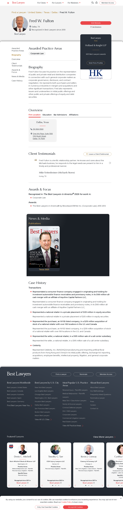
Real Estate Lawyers (70, 422)
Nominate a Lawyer (97, 398)
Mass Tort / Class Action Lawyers (74, 401)
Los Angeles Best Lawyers (44, 391)
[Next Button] (58, 248)
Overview (16, 59)
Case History (17, 81)
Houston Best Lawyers (43, 401)
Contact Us (94, 408)
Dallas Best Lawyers (42, 405)
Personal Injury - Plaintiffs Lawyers (75, 390)
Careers (93, 405)
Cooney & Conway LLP (88, 461)
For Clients (41, 3)
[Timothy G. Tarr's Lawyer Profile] (55, 452)
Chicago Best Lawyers (43, 394)
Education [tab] (47, 115)
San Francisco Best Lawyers (45, 408)
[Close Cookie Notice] (121, 498)
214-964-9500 (38, 129)
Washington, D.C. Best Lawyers (46, 398)
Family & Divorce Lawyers (72, 404)
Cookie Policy (66, 502)
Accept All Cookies (75, 507)
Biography (16, 55)
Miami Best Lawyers (42, 415)
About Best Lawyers (97, 387)
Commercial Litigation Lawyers (74, 418)
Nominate (83, 374)
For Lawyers (57, 3)
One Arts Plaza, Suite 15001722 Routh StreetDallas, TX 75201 (43, 136)
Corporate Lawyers (70, 415)
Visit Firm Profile (96, 63)
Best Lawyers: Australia (15, 394)
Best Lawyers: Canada (15, 391)
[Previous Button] (30, 248)
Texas (47, 12)
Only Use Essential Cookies (47, 507)
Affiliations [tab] (73, 115)
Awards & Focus (16, 71)
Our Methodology (97, 391)
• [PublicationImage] (39, 266)
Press (92, 401)
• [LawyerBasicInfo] (19, 485)
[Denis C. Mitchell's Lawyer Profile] (22, 452)
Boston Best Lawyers (42, 412)
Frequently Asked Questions (100, 394)
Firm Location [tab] (35, 115)
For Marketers (73, 3)
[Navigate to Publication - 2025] (44, 248)
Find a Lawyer (19, 12)
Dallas (55, 12)
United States (35, 12)
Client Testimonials (17, 64)
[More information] (27, 483)
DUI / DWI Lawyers (69, 411)
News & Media (18, 76)
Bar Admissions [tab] (60, 115)
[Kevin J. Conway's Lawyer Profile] (88, 452)
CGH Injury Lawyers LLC (56, 461)
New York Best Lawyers (43, 387)
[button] (110, 163)
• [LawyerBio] (22, 485)
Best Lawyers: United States (17, 387)
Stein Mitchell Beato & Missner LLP (22, 461)
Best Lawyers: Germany (15, 401)
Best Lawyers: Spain (14, 398)
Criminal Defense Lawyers (72, 408)
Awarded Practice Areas (18, 49)
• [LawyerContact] (25, 485)
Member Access (106, 374)
